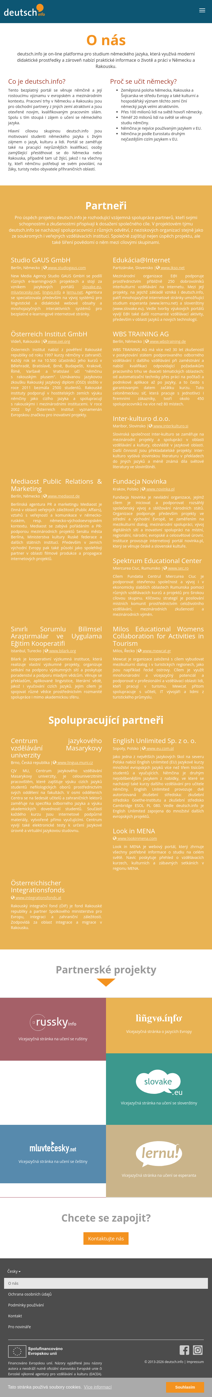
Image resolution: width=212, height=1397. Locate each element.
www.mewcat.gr (154, 650)
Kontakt (15, 1315)
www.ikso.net (170, 267)
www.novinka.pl (158, 489)
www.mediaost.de (61, 496)
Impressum (195, 1361)
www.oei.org (56, 341)
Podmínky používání (26, 1305)
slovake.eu (91, 286)
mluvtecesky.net (25, 292)
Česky (14, 1271)
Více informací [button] (98, 1387)
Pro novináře (19, 1326)
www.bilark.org (60, 650)
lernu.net (75, 292)
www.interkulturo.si (168, 426)
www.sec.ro (176, 568)
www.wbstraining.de (165, 341)
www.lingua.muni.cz (73, 762)
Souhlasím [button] (185, 1387)
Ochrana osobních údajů (30, 1294)
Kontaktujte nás (106, 1238)
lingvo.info (51, 292)
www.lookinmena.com (135, 838)
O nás (13, 1283)
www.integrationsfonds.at (36, 897)
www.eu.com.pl (158, 748)
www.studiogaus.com (64, 267)
